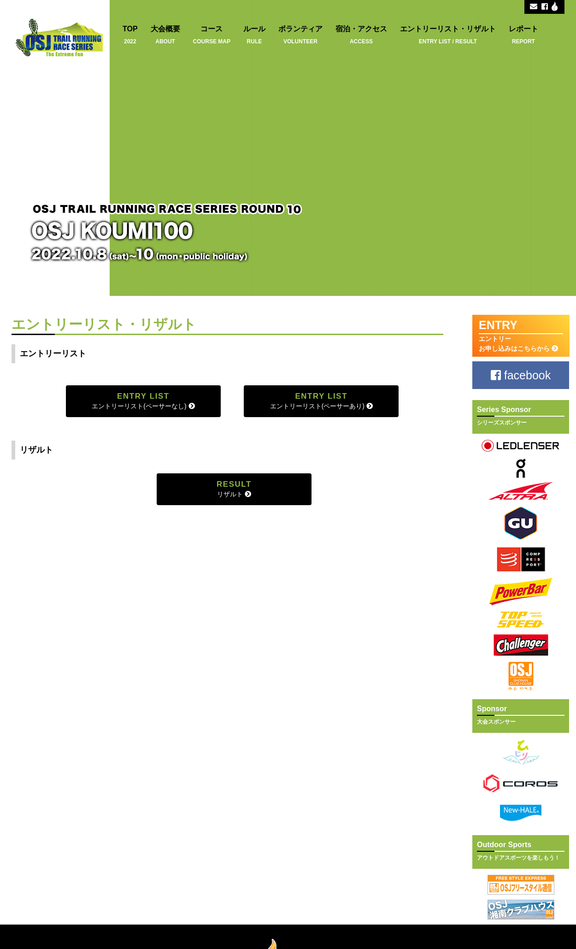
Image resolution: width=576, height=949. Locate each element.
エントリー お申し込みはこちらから (521, 335)
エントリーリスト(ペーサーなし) (143, 401)
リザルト (234, 489)
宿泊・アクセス (361, 35)
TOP (130, 35)
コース (211, 35)
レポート (523, 35)
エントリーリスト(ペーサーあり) (321, 401)
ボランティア (300, 35)
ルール (254, 35)
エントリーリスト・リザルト (448, 35)
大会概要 (165, 35)
